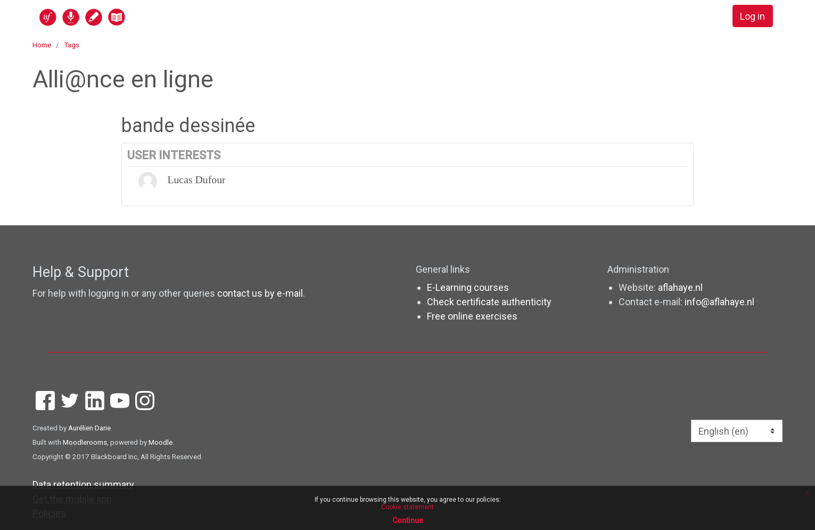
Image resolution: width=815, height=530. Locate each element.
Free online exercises (472, 316)
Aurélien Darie (89, 427)
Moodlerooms (85, 442)
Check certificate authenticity (489, 301)
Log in (752, 16)
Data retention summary (83, 484)
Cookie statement (407, 507)
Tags (71, 44)
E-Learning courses (468, 287)
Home (41, 44)
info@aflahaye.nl (719, 301)
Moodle (160, 442)
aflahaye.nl (680, 287)
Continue (407, 520)
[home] (123, 17)
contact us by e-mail (260, 293)
